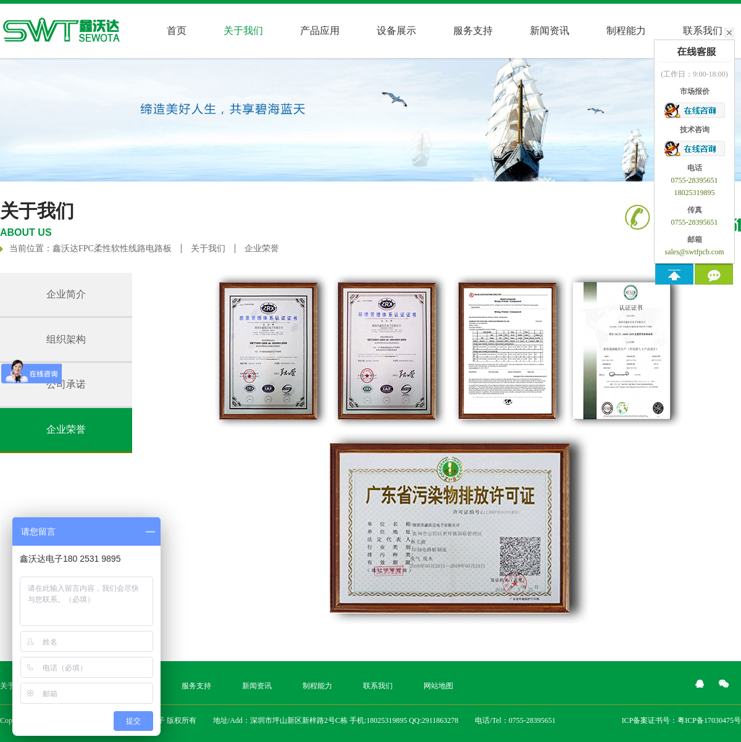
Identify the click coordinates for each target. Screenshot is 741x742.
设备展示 (396, 30)
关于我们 (208, 248)
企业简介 (66, 294)
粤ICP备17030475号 (709, 720)
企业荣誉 (262, 248)
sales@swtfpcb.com (694, 252)
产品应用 (320, 30)
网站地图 (438, 686)
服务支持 (473, 30)
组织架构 (66, 339)
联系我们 (378, 686)
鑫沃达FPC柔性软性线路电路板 (112, 248)
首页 (176, 30)
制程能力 (626, 30)
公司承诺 (66, 384)
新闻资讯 (549, 30)
